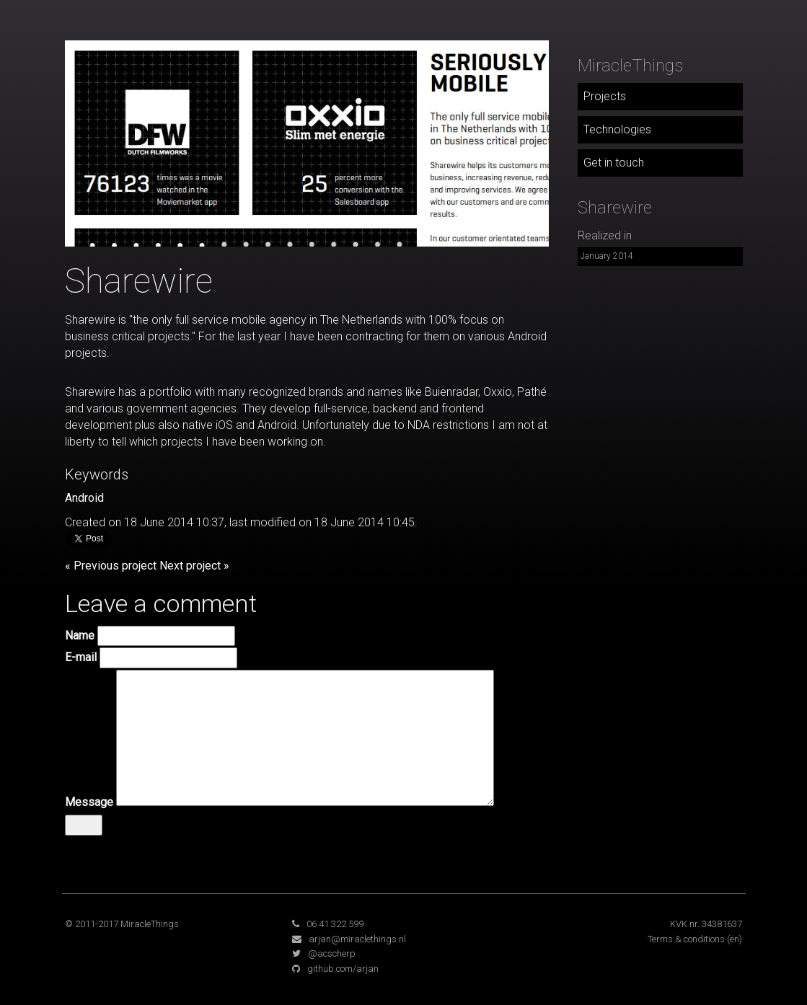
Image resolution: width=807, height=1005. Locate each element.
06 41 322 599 (335, 923)
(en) (734, 939)
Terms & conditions (686, 939)
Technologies (617, 129)
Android (84, 498)
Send (84, 824)
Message (89, 802)
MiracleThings (630, 66)
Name (79, 635)
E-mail (81, 657)
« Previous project (110, 565)
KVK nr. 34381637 (706, 923)
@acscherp (332, 953)
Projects (604, 96)
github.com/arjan (343, 968)
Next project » (194, 565)
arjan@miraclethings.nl (357, 939)
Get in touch (613, 162)
